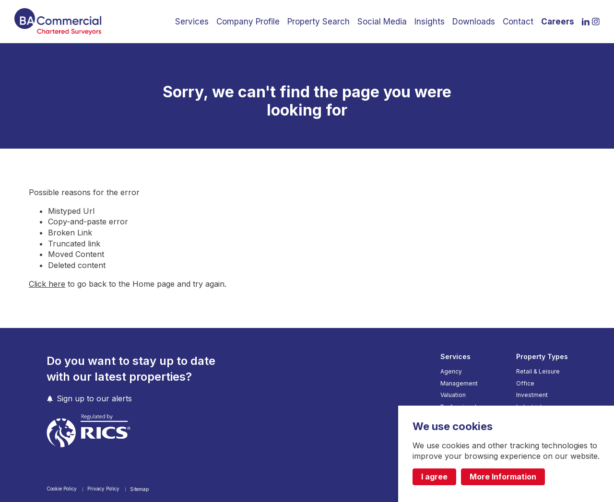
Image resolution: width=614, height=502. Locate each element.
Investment (532, 395)
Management (459, 383)
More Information (503, 476)
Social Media (382, 21)
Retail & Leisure (538, 371)
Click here (47, 284)
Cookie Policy (62, 488)
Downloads (473, 21)
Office (525, 383)
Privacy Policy (104, 488)
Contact (518, 21)
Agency (451, 371)
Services (192, 21)
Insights (429, 21)
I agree (434, 476)
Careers (557, 21)
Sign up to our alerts (94, 398)
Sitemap (139, 489)
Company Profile (248, 21)
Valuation (453, 395)
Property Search (318, 21)
